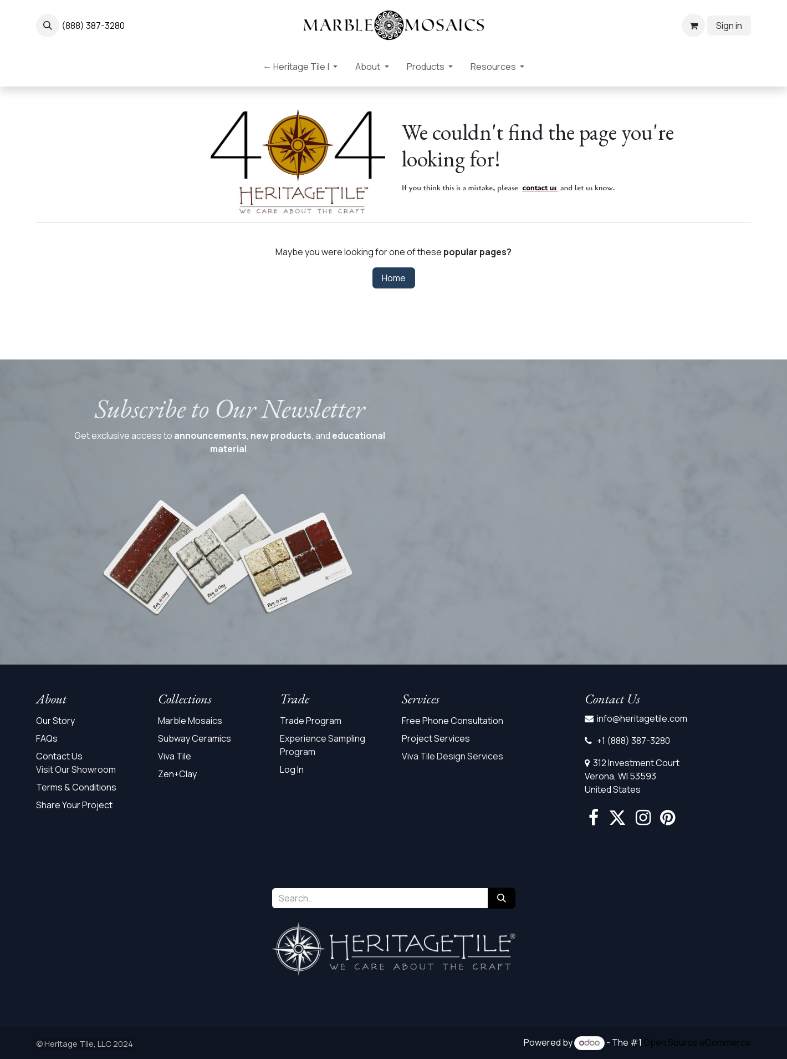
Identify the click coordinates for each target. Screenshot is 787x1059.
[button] (47, 25)
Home (394, 278)
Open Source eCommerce (697, 1042)
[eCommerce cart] (693, 25)
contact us (539, 188)
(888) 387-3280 (93, 25)
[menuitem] (300, 69)
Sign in (729, 25)
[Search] (501, 898)
